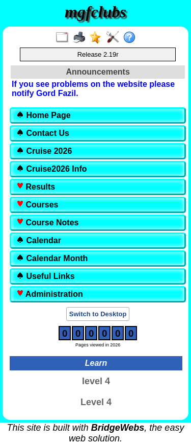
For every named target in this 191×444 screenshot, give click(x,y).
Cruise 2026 (44, 151)
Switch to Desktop (98, 314)
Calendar (38, 240)
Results (35, 186)
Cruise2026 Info (51, 169)
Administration (49, 294)
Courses (37, 204)
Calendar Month (52, 258)
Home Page (43, 115)
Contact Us (42, 133)
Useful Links (45, 276)
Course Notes (47, 222)
